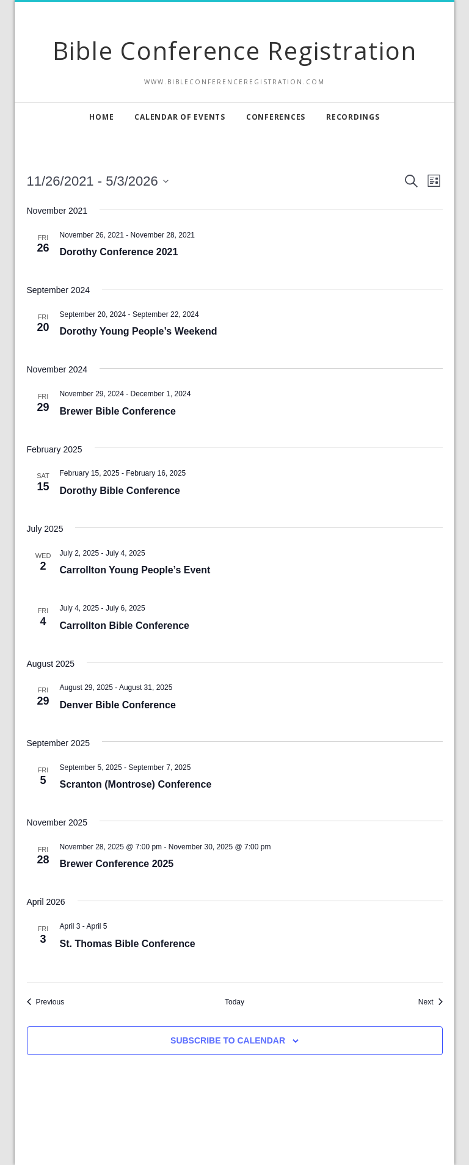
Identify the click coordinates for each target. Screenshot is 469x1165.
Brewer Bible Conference (118, 411)
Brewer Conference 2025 (117, 863)
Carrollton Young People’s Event (135, 570)
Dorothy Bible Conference (120, 490)
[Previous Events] (46, 1002)
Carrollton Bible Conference (124, 625)
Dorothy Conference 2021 (119, 252)
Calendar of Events (179, 117)
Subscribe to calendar (227, 1040)
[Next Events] (430, 1002)
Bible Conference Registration (235, 50)
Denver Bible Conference (118, 705)
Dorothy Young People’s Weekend (138, 331)
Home (101, 117)
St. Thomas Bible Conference (127, 943)
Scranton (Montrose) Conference (136, 784)
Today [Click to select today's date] (234, 1002)
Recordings (353, 117)
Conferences (275, 117)
